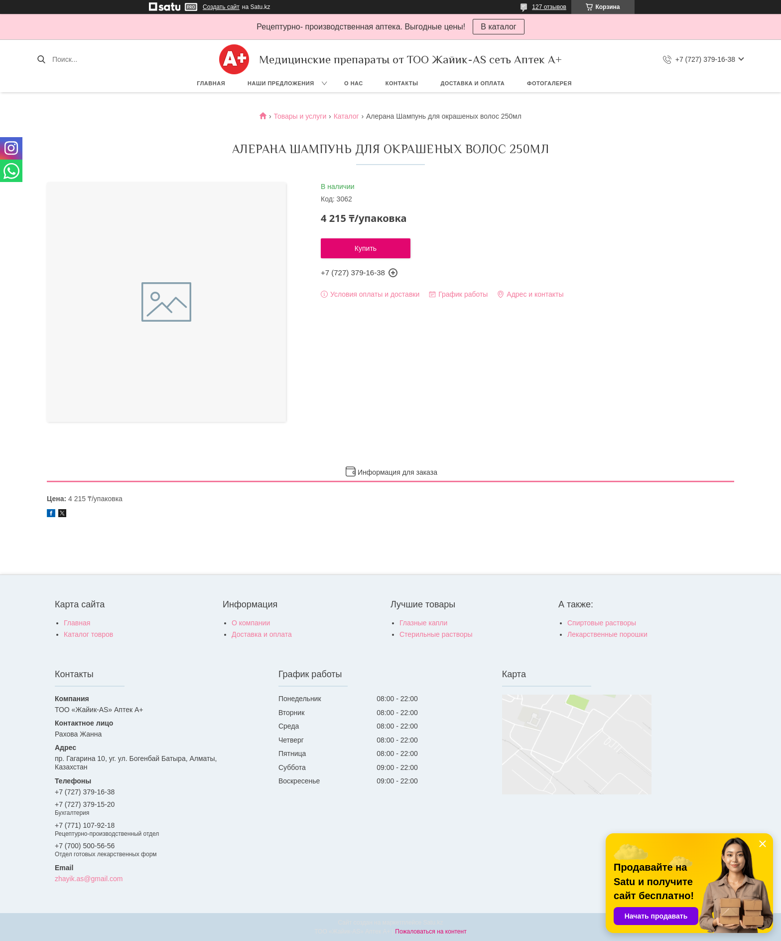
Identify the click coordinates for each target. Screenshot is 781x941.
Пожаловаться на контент (430, 931)
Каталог (346, 116)
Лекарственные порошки (607, 634)
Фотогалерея (549, 83)
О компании (251, 623)
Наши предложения (281, 83)
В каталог (498, 26)
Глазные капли (423, 623)
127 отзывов (549, 6)
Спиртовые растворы (601, 623)
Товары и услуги (300, 116)
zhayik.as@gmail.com (89, 879)
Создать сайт (221, 6)
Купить (366, 248)
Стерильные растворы (436, 634)
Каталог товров (88, 634)
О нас (353, 83)
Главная (211, 83)
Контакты (402, 83)
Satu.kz (433, 922)
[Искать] (41, 59)
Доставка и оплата (472, 83)
